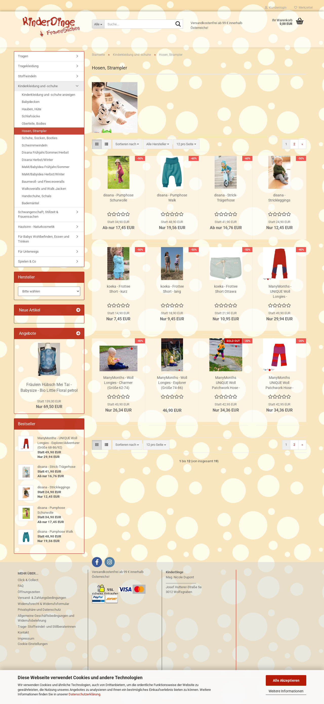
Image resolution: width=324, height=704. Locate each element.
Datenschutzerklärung (84, 694)
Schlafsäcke (31, 129)
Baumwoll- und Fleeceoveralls (43, 194)
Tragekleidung (28, 78)
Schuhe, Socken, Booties (39, 150)
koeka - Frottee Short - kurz (118, 301)
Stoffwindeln (27, 88)
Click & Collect (28, 592)
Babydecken (30, 114)
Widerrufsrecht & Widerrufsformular (43, 616)
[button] (97, 156)
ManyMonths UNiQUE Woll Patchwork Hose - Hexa (226, 395)
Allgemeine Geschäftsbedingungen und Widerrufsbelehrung (46, 630)
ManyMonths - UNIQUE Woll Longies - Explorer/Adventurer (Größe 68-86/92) (280, 304)
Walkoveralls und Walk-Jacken (44, 201)
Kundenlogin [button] (276, 7)
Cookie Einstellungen (33, 656)
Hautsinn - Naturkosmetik (36, 239)
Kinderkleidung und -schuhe (38, 98)
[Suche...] (98, 24)
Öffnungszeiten (29, 604)
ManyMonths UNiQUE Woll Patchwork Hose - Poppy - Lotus (279, 395)
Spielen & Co (27, 274)
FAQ (21, 598)
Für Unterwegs (28, 264)
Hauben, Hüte (31, 121)
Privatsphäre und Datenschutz (39, 622)
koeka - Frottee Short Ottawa (225, 301)
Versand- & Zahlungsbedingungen (42, 610)
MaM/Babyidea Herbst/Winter (43, 186)
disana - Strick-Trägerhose (225, 209)
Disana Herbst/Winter (37, 172)
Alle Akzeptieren (286, 680)
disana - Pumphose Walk (172, 209)
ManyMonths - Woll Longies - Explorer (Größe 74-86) (172, 395)
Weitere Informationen (286, 691)
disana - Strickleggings (279, 209)
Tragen (23, 68)
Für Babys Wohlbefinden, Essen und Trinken (43, 251)
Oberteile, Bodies (34, 136)
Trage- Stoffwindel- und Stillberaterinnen (47, 639)
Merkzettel (303, 7)
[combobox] (127, 156)
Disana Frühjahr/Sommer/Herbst (45, 165)
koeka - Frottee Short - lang (172, 301)
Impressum (26, 651)
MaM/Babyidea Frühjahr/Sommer (45, 179)
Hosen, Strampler (34, 143)
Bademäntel (30, 215)
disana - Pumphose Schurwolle (118, 209)
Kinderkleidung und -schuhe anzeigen (48, 107)
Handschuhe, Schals (36, 208)
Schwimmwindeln (34, 157)
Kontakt (23, 644)
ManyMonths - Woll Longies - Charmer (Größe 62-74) (118, 395)
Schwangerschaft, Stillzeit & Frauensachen (38, 226)
